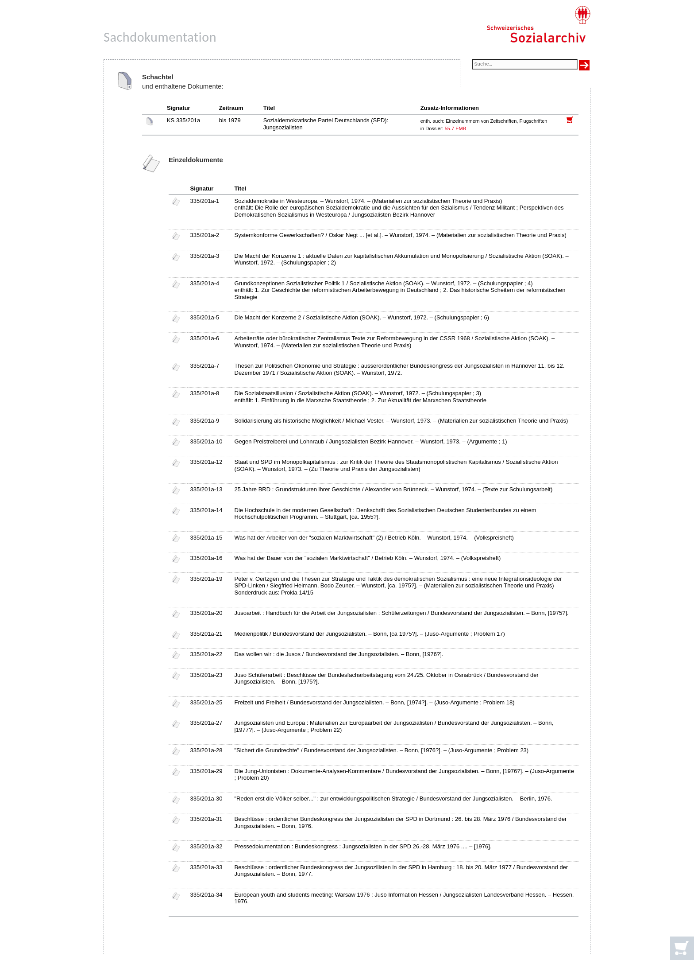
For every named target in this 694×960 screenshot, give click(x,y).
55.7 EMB (455, 128)
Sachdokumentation (160, 37)
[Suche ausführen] (584, 65)
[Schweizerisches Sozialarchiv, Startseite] (538, 24)
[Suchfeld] (525, 65)
